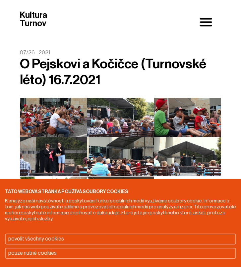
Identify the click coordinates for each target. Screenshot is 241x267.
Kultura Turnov (33, 19)
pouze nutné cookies (32, 253)
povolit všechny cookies (36, 238)
